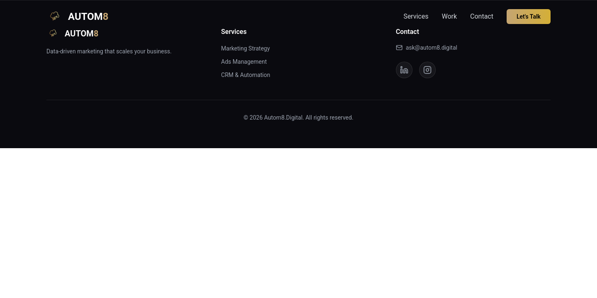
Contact (481, 16)
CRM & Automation (245, 75)
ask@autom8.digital (426, 47)
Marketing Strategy (245, 48)
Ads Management (244, 61)
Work (449, 16)
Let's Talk (529, 16)
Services (415, 16)
